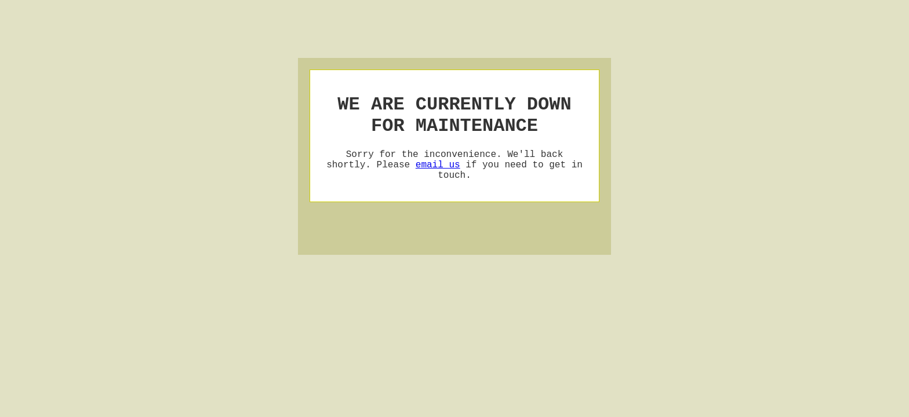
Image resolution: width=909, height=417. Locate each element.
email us (438, 175)
